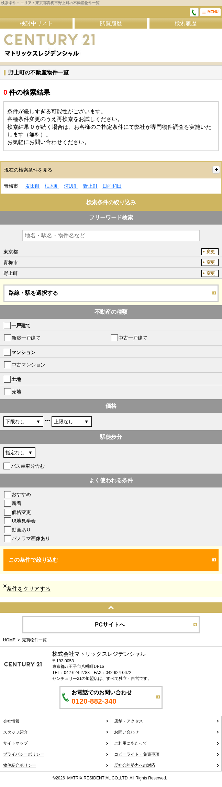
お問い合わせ (167, 732)
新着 (16, 503)
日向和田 (112, 186)
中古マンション (28, 364)
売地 (16, 391)
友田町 (32, 186)
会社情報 (56, 721)
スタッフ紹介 (56, 732)
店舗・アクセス (167, 721)
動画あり (21, 529)
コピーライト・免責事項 (167, 754)
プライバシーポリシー (56, 754)
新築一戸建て (26, 338)
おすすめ (21, 494)
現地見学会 (24, 521)
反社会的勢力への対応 (167, 765)
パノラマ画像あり (31, 538)
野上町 (90, 186)
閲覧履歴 (111, 23)
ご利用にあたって (167, 743)
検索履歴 (186, 23)
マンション (23, 352)
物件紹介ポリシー (56, 765)
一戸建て (21, 325)
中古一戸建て (133, 338)
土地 (16, 379)
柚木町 (52, 186)
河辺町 (71, 186)
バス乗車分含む (28, 466)
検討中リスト (36, 23)
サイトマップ (56, 743)
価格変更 (21, 512)
